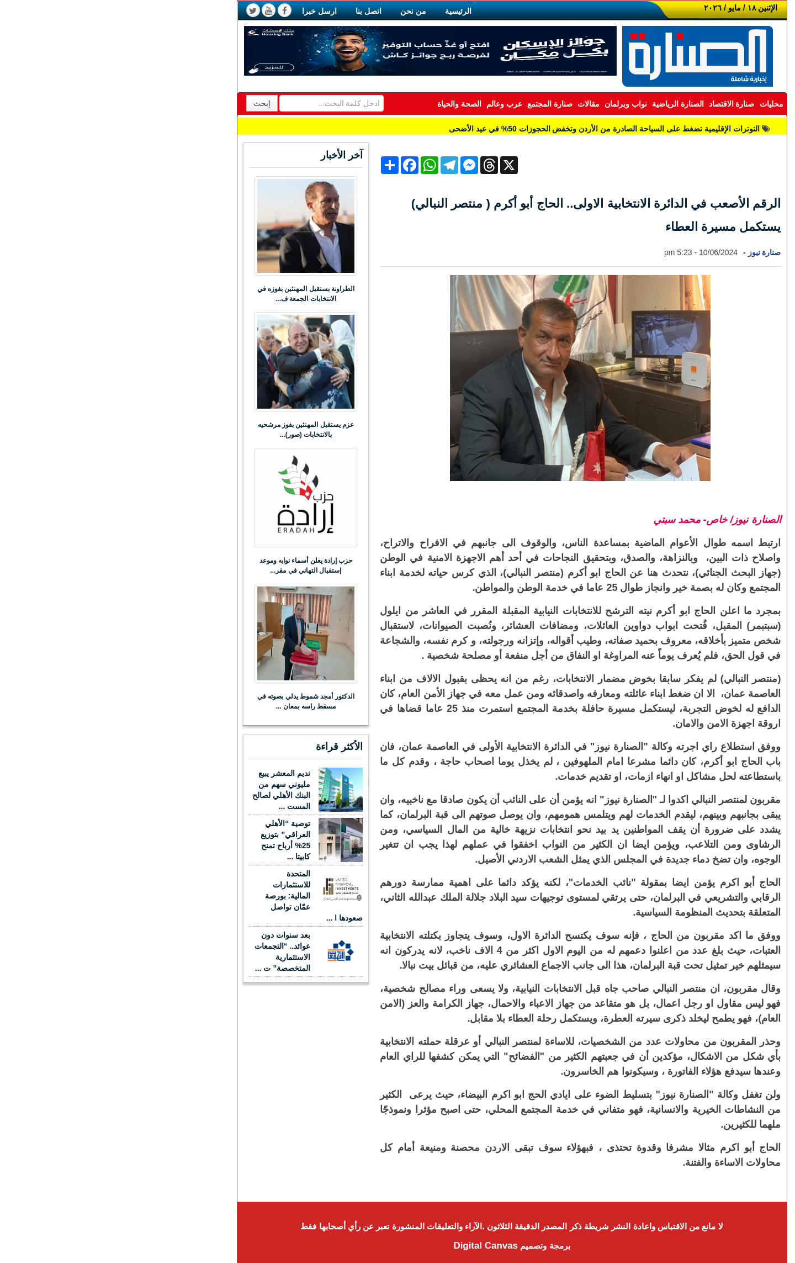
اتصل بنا (254, 11)
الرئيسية (344, 11)
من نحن (299, 11)
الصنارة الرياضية (564, 103)
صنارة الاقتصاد (617, 103)
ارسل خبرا (205, 11)
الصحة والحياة (345, 103)
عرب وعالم (390, 103)
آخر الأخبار (227, 155)
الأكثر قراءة (225, 746)
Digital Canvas (371, 1245)
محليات (657, 103)
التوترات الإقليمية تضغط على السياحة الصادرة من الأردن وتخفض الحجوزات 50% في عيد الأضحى (490, 128)
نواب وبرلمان (511, 103)
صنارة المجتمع (435, 103)
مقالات (474, 103)
